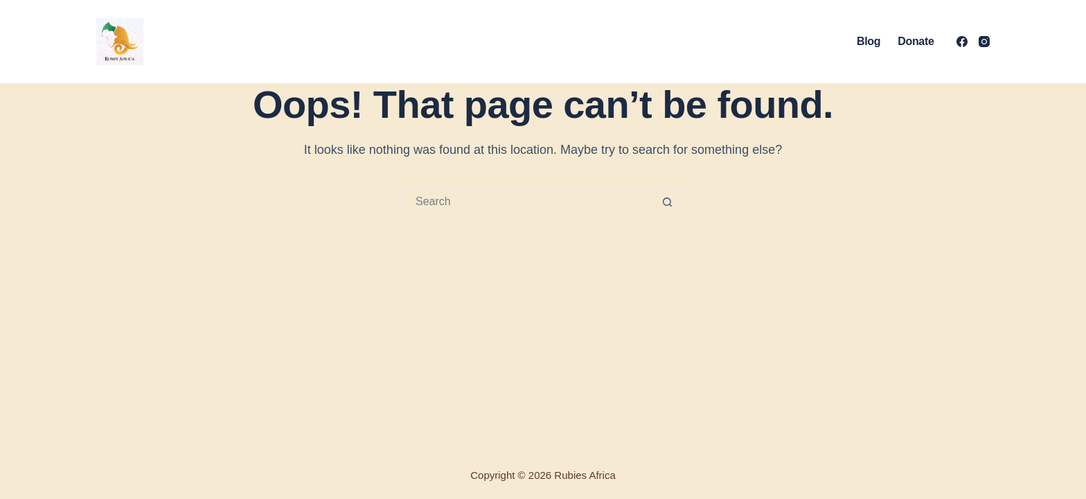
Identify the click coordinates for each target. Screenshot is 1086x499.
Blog (868, 41)
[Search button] (667, 202)
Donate (916, 41)
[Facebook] (962, 41)
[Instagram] (984, 41)
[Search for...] (529, 202)
